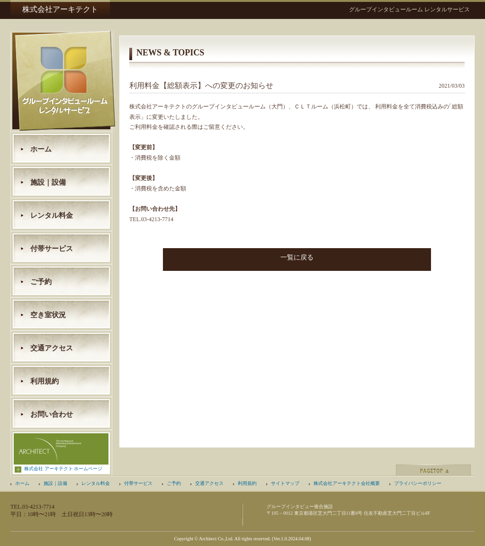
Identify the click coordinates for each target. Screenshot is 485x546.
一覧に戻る (297, 257)
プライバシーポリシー (417, 483)
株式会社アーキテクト (60, 9)
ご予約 (41, 282)
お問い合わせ (51, 414)
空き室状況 (48, 315)
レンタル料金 (51, 215)
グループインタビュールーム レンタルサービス (409, 9)
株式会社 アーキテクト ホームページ (63, 468)
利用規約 (44, 381)
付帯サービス (51, 248)
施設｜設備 (48, 182)
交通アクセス (51, 348)
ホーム (41, 149)
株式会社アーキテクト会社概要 (347, 483)
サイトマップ (285, 483)
